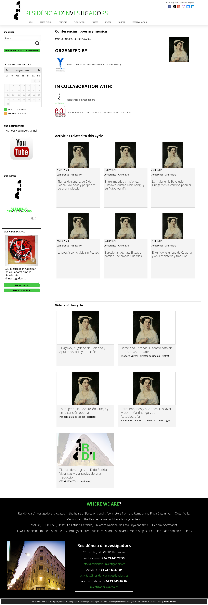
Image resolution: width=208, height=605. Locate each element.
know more (21, 285)
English (191, 2)
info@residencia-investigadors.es (104, 564)
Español (174, 2)
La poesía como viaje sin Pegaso (78, 252)
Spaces (108, 22)
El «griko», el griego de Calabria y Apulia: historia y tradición (172, 254)
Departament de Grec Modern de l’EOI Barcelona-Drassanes (98, 112)
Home (30, 22)
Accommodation (139, 22)
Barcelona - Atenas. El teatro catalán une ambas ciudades (123, 254)
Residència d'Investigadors (80, 99)
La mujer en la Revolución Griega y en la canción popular (171, 183)
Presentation (46, 22)
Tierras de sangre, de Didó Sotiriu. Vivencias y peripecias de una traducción (76, 185)
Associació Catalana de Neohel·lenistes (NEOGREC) (93, 64)
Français (183, 2)
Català (167, 2)
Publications (80, 22)
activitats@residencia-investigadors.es (104, 575)
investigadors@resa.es (104, 587)
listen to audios (21, 290)
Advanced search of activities (21, 50)
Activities (63, 22)
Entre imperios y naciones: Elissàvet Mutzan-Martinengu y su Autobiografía (124, 185)
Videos (95, 22)
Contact (121, 22)
